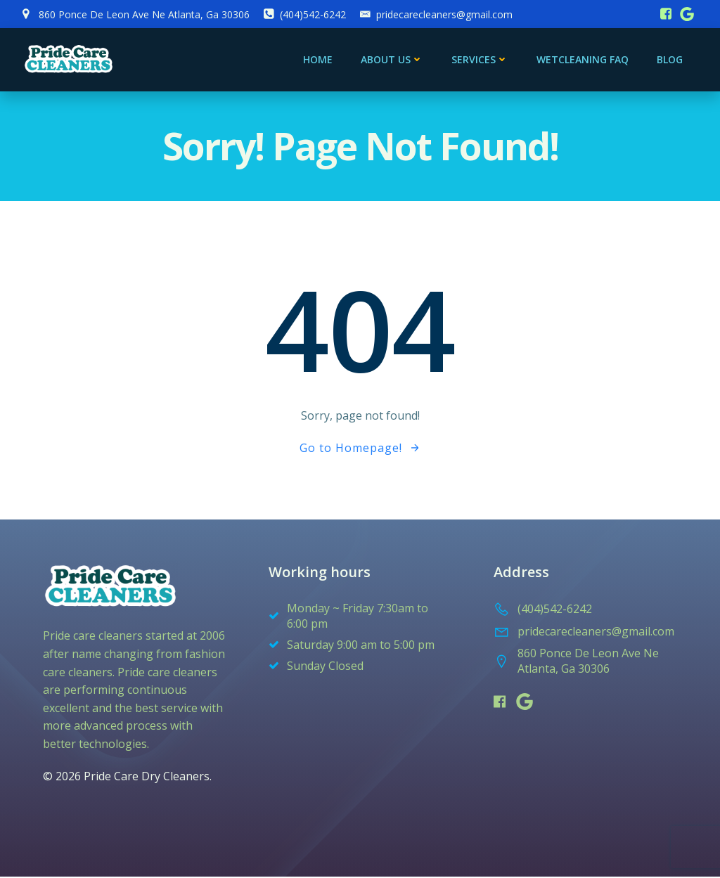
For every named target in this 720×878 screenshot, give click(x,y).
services (480, 60)
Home (318, 60)
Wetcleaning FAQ (583, 60)
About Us (392, 60)
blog (670, 60)
